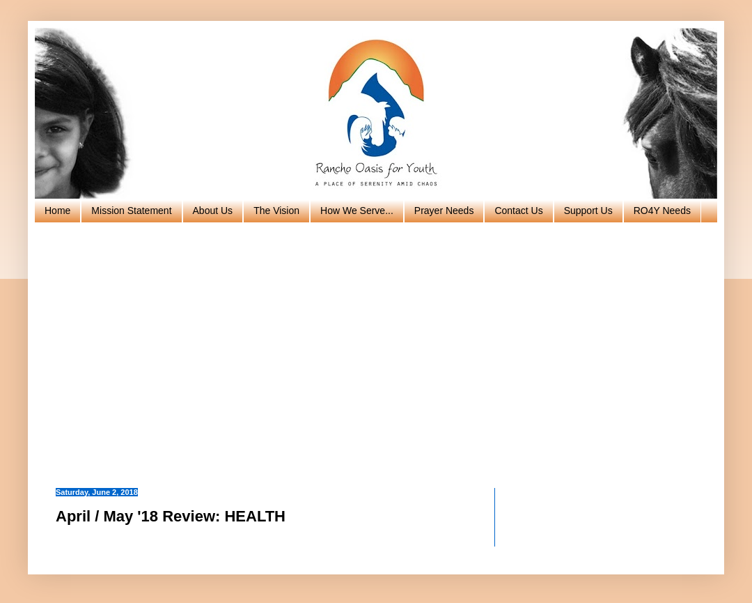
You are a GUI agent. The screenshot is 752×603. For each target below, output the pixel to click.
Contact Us (518, 210)
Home (57, 210)
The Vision (276, 210)
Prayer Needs (444, 210)
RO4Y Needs (662, 210)
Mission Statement (131, 210)
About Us (213, 210)
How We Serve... (356, 210)
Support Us (588, 210)
